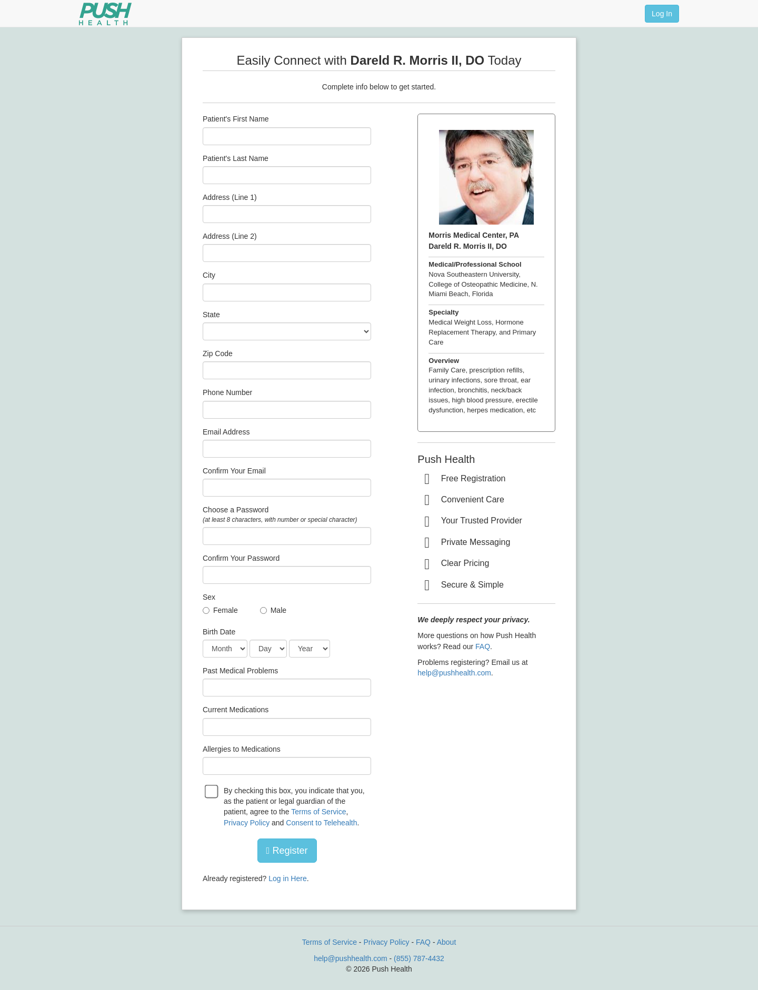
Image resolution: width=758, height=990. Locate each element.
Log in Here (287, 878)
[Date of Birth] (225, 649)
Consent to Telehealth (321, 823)
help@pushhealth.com (454, 673)
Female (225, 610)
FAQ (482, 646)
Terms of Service (318, 811)
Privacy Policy (247, 823)
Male (278, 610)
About (446, 942)
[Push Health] (105, 14)
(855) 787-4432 (419, 958)
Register (287, 850)
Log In (662, 13)
